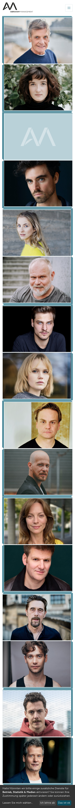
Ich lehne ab (47, 803)
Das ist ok (64, 803)
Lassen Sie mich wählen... (17, 803)
